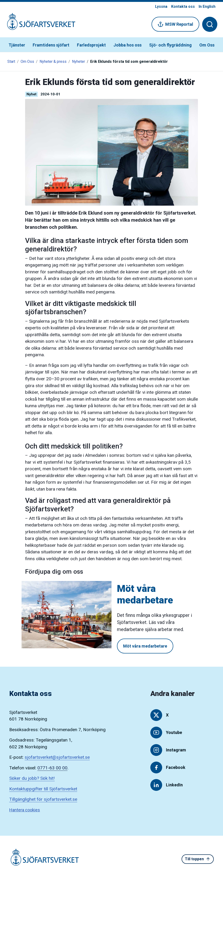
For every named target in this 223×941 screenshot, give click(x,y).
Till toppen (197, 859)
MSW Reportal (175, 24)
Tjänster (17, 44)
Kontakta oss (183, 6)
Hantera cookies (24, 809)
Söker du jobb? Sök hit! (32, 778)
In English (207, 6)
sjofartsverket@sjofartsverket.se (57, 757)
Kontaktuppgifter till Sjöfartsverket (43, 789)
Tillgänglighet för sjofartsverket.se (43, 799)
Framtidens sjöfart (51, 44)
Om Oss (206, 44)
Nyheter (78, 61)
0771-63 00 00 (52, 768)
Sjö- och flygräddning (170, 44)
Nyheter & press (53, 61)
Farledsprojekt (91, 44)
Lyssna (161, 6)
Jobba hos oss (127, 44)
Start (11, 61)
